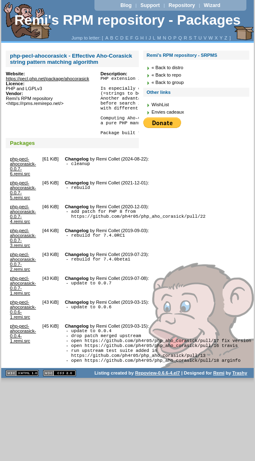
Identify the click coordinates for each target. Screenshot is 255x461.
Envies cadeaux (168, 111)
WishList (160, 104)
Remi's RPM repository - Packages (127, 20)
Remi (218, 396)
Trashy (239, 396)
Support (150, 5)
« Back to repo (166, 74)
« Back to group (168, 82)
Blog (125, 5)
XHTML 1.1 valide (22, 396)
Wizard (212, 5)
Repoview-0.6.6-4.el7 (157, 396)
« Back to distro (167, 67)
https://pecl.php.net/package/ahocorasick (47, 78)
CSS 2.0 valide (59, 396)
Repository (182, 5)
